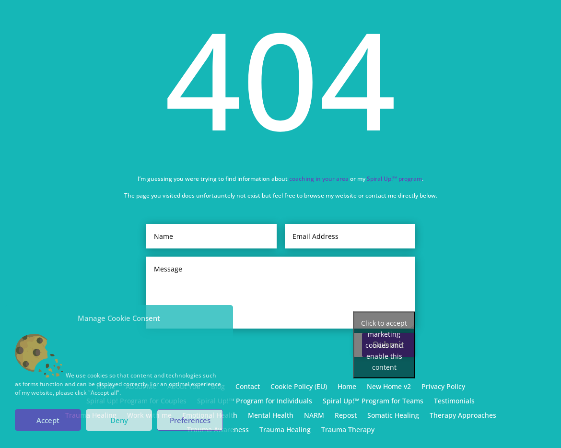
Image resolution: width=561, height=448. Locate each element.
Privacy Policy (443, 387)
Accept (47, 420)
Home (347, 387)
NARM (314, 416)
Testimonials (454, 401)
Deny (119, 420)
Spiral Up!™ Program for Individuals (254, 401)
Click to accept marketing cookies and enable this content (384, 345)
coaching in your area (319, 178)
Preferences (190, 420)
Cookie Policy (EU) (298, 387)
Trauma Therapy (347, 430)
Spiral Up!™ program (394, 178)
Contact (247, 387)
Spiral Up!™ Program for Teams (373, 401)
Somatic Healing (393, 416)
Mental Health (270, 416)
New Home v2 (389, 387)
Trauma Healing (285, 430)
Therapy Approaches (463, 416)
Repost (346, 416)
